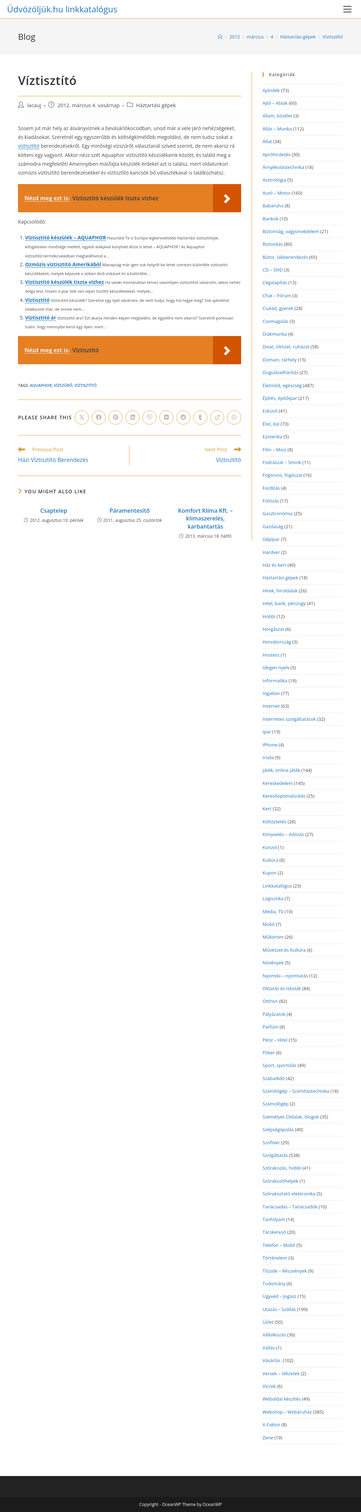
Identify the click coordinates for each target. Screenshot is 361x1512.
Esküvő (270, 411)
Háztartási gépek (156, 105)
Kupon (270, 873)
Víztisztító (333, 36)
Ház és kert (274, 565)
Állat (267, 141)
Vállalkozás (274, 1334)
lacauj (34, 105)
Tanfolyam (274, 1219)
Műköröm (273, 937)
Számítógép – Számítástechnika (296, 1091)
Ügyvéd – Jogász (279, 1296)
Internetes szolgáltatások (289, 719)
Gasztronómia (278, 513)
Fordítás (271, 488)
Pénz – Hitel (275, 1040)
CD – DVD (273, 270)
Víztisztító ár (40, 317)
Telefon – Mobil (279, 1245)
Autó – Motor (276, 193)
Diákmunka (275, 334)
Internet (271, 706)
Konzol (270, 847)
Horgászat (273, 629)
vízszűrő (63, 385)
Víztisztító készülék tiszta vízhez (64, 282)
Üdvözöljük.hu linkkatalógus (62, 9)
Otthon (270, 1001)
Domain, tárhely (280, 359)
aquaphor (41, 385)
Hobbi (269, 616)
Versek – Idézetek (281, 1373)
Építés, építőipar (280, 398)
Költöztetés (275, 821)
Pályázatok (274, 1014)
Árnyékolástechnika (283, 167)
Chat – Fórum (277, 295)
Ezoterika (272, 436)
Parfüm (271, 1027)
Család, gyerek (278, 308)
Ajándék (271, 90)
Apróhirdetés (276, 154)
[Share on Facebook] (99, 417)
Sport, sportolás (279, 1065)
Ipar (267, 731)
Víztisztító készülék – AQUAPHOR (65, 237)
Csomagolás (275, 321)
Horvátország (277, 642)
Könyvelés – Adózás (283, 834)
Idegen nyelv (276, 667)
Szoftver (271, 1142)
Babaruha (273, 205)
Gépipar (271, 539)
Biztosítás (273, 244)
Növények (273, 962)
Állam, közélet (277, 115)
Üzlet (268, 1322)
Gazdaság (273, 526)
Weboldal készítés (282, 1399)
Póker (269, 1052)
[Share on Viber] (149, 417)
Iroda (268, 757)
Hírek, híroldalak (280, 590)
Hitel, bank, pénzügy (284, 603)
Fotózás (271, 501)
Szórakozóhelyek (280, 1181)
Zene (268, 1437)
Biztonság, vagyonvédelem (291, 231)
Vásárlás (272, 1360)
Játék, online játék (281, 770)
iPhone (270, 745)
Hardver (271, 552)
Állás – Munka (277, 129)
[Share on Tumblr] (200, 417)
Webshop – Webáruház (287, 1412)
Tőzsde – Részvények (285, 1271)
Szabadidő (274, 1078)
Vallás (269, 1348)
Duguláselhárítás (281, 372)
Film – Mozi (274, 449)
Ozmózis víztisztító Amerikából (63, 264)
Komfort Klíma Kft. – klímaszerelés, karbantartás (205, 518)
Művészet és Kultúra (284, 950)
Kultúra (270, 860)
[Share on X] (82, 417)
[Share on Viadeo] (217, 417)
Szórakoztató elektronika (289, 1193)
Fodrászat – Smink (282, 462)
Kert (267, 808)
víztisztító (28, 145)
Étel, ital (271, 424)
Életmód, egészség (282, 385)
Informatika (275, 680)
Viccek (269, 1386)
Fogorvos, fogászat (282, 475)
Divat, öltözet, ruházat (286, 346)
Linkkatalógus (277, 886)
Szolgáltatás (275, 1155)
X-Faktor (271, 1424)
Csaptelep (53, 510)
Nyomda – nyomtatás (285, 976)
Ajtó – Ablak (275, 103)
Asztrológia (274, 180)
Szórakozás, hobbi (282, 1168)
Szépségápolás (278, 1129)
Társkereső (274, 1232)
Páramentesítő (130, 510)
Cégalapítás (275, 282)
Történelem (275, 1258)
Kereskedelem (278, 783)
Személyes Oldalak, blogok (291, 1117)
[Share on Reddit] (183, 417)
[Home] (220, 36)
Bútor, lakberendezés (285, 257)
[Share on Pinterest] (116, 417)
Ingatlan (271, 693)
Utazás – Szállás (279, 1309)
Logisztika (273, 898)
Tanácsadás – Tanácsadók (290, 1206)
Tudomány (274, 1283)
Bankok (271, 218)
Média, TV (273, 911)
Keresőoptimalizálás (284, 796)
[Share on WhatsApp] (234, 417)
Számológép (276, 1104)
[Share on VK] (166, 417)
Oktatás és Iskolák (282, 988)
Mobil (269, 924)
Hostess (271, 655)
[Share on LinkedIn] (133, 417)
